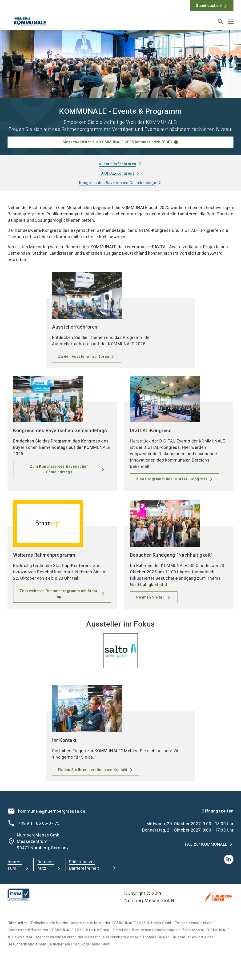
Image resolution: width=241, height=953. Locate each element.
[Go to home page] (62, 23)
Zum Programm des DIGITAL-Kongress (172, 479)
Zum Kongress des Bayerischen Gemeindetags (59, 469)
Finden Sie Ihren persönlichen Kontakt (93, 770)
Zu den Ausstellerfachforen (83, 356)
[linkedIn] (228, 859)
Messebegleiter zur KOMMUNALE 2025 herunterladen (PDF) (117, 142)
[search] (220, 21)
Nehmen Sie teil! (150, 597)
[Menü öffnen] (230, 21)
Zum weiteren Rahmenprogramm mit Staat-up (59, 594)
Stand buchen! (209, 5)
